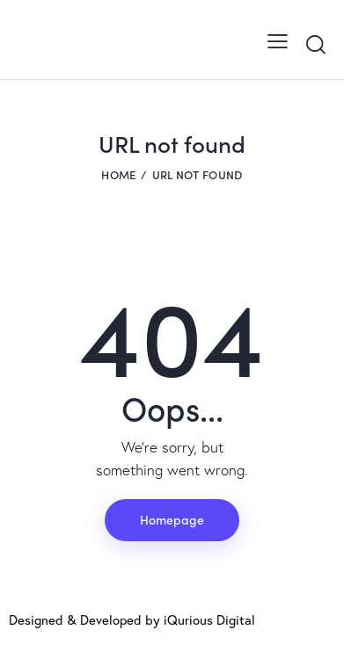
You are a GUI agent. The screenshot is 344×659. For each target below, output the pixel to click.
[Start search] (315, 44)
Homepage (172, 519)
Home (118, 174)
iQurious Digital (209, 619)
